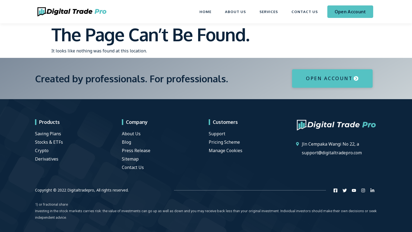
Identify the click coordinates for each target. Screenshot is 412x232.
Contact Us (304, 12)
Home (205, 12)
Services (268, 12)
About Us (235, 12)
